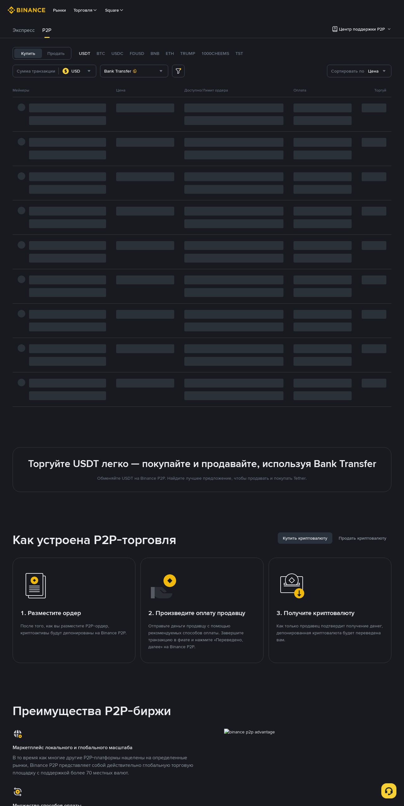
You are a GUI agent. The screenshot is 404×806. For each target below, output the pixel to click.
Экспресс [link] (24, 30)
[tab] (24, 30)
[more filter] (178, 71)
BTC (101, 53)
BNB (155, 53)
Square (114, 10)
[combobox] (77, 71)
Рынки (59, 10)
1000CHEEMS (215, 53)
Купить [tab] (28, 53)
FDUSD (137, 53)
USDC (117, 53)
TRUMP (187, 53)
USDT (84, 53)
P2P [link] (46, 30)
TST (239, 53)
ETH (170, 53)
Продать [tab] (56, 53)
